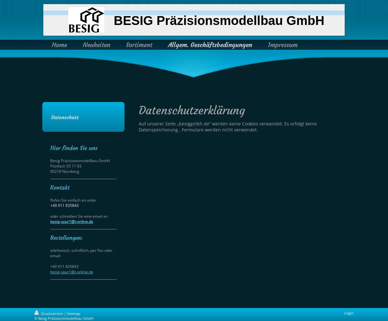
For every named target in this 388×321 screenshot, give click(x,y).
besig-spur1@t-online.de (71, 221)
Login (349, 313)
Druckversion (49, 313)
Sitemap (73, 313)
